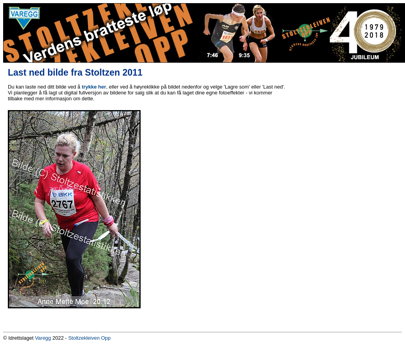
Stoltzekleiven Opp (89, 338)
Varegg (43, 338)
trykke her (94, 87)
